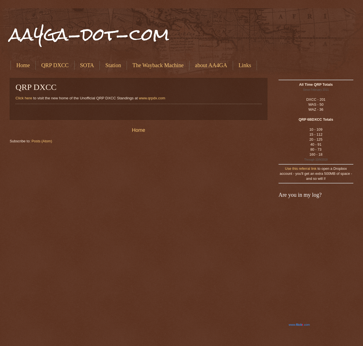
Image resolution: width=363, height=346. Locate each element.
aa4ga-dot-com (89, 34)
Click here (24, 98)
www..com (299, 324)
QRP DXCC (55, 65)
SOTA (87, 65)
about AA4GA (211, 65)
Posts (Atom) (42, 141)
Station (113, 65)
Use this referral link (300, 168)
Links (245, 65)
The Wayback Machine (158, 65)
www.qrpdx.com (152, 98)
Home (23, 65)
